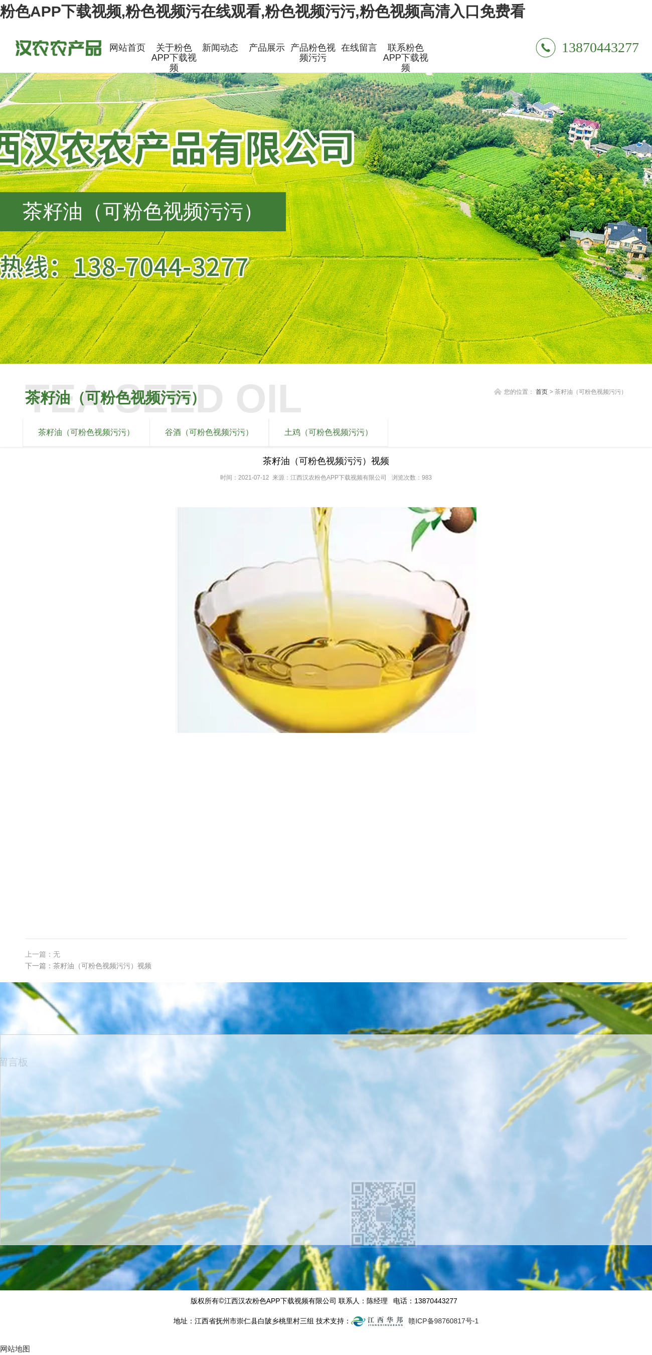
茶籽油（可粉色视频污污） (86, 432)
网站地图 (15, 1348)
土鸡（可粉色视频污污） (328, 432)
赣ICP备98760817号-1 (443, 1321)
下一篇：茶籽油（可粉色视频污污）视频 (88, 966)
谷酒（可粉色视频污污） (209, 432)
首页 (542, 391)
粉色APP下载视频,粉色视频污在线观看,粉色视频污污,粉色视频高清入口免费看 (262, 11)
